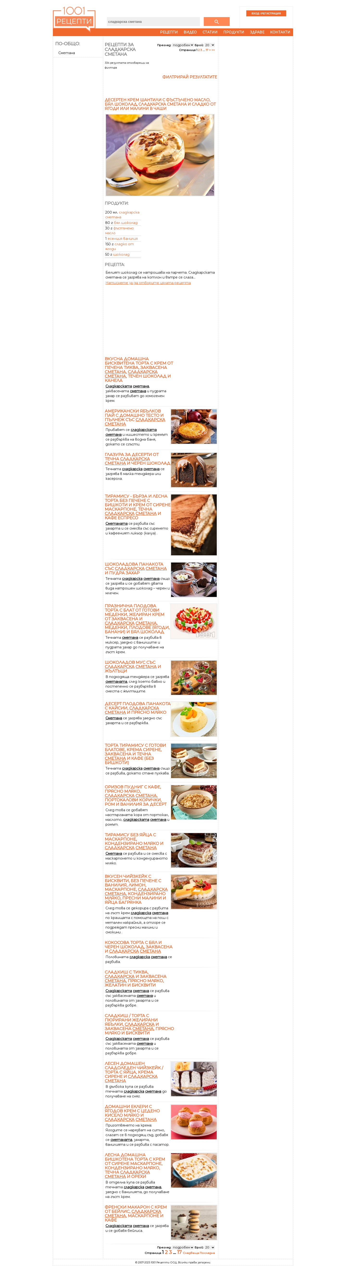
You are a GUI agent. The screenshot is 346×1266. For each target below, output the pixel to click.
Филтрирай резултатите (189, 77)
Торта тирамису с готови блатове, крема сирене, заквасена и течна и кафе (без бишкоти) (135, 754)
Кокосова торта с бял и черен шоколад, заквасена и (139, 947)
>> (213, 50)
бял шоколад (125, 223)
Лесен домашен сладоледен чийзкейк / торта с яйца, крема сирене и (134, 1072)
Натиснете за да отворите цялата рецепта (148, 283)
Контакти (280, 32)
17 (207, 50)
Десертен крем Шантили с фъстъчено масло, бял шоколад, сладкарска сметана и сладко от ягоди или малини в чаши (160, 104)
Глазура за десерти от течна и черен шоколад (137, 459)
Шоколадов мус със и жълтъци (133, 666)
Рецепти (169, 32)
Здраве (257, 32)
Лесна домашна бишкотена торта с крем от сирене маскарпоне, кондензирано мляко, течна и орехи (135, 1165)
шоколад (121, 254)
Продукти (233, 32)
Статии (210, 32)
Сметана (66, 53)
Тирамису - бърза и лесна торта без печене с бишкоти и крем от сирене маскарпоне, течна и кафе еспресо (138, 507)
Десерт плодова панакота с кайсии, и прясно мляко (138, 708)
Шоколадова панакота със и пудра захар (136, 568)
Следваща (191, 1253)
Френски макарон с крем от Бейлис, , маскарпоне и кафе (136, 1213)
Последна (207, 1253)
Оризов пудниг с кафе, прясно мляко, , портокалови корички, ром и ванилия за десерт (136, 796)
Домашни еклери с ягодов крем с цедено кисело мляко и (132, 1113)
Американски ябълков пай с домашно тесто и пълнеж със (135, 417)
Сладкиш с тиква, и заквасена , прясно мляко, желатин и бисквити (136, 978)
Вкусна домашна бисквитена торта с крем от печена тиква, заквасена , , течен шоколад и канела (139, 369)
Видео (190, 32)
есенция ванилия (123, 238)
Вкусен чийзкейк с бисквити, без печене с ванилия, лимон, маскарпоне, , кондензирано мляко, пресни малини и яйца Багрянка (136, 889)
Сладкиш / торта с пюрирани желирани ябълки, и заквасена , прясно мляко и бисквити (139, 1024)
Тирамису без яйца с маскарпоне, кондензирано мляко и (134, 841)
